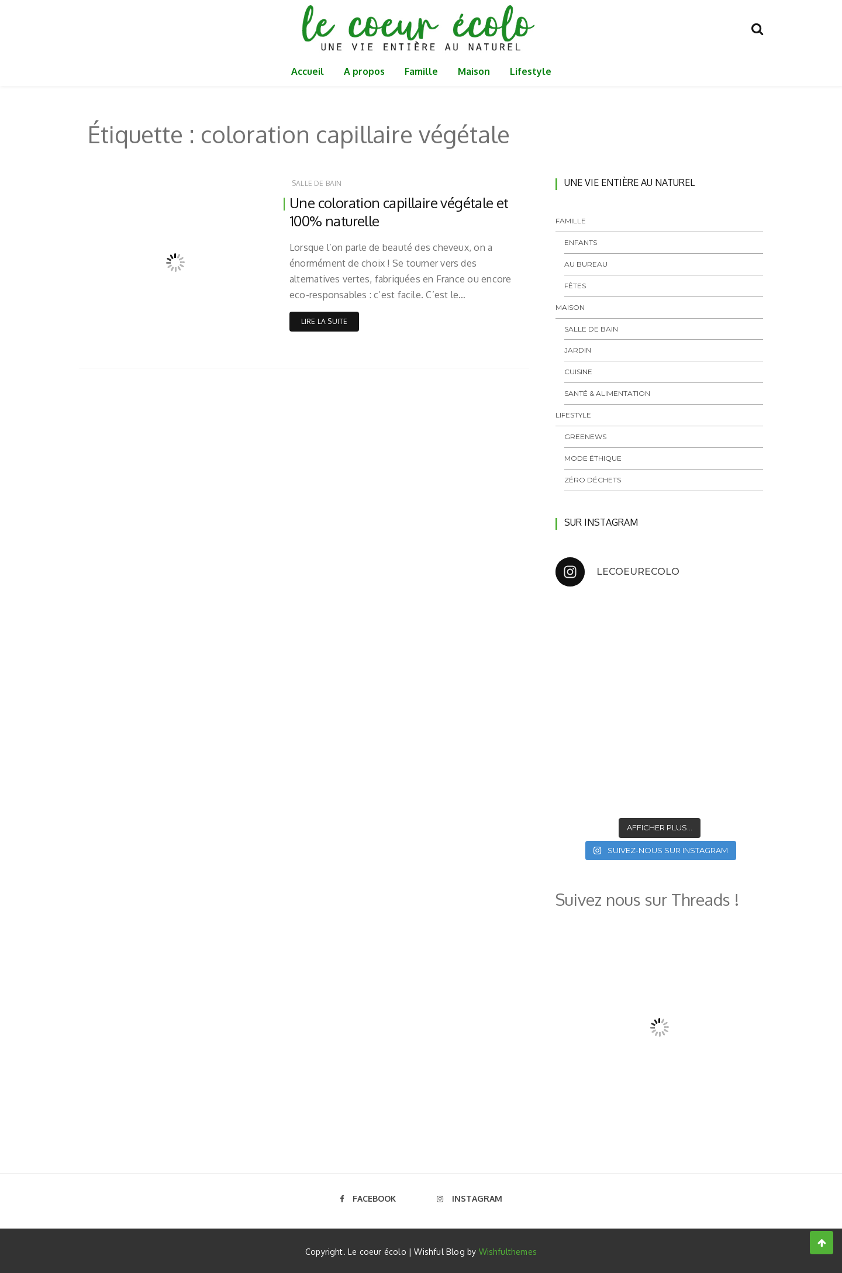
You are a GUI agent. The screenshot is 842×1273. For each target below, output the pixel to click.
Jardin (577, 350)
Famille (421, 71)
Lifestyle (530, 71)
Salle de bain (316, 183)
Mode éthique (593, 458)
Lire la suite (324, 321)
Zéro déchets (592, 479)
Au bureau (586, 264)
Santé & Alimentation (607, 393)
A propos (364, 71)
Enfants (580, 242)
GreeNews (585, 436)
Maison (474, 71)
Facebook (368, 1198)
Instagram (469, 1198)
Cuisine (578, 371)
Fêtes (575, 285)
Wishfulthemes (508, 1252)
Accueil (307, 71)
